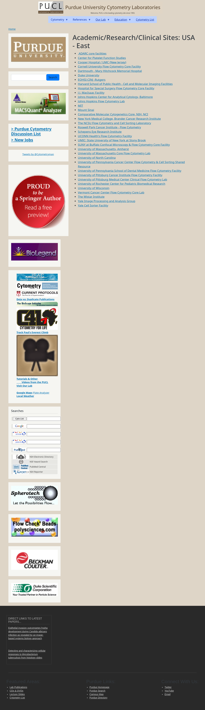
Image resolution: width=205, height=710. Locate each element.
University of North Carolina (97, 158)
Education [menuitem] (121, 20)
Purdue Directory (98, 697)
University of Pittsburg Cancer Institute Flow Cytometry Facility (120, 175)
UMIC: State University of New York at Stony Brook (112, 140)
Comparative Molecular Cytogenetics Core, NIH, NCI (113, 114)
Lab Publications (18, 687)
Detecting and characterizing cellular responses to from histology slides (27, 654)
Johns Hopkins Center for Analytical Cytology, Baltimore (115, 97)
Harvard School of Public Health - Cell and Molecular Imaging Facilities (125, 84)
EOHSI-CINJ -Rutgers (91, 80)
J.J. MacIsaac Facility (91, 93)
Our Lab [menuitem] (101, 20)
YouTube (169, 691)
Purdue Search (97, 691)
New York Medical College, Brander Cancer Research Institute (119, 119)
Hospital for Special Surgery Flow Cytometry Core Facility (116, 88)
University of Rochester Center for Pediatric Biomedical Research (121, 184)
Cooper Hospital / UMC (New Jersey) (102, 62)
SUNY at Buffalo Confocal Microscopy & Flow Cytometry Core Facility (124, 145)
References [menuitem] (80, 20)
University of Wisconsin (93, 188)
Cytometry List (17, 697)
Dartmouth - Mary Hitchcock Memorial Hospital (110, 71)
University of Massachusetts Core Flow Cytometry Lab (114, 153)
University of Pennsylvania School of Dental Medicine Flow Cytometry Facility (129, 171)
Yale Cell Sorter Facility (93, 205)
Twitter (168, 687)
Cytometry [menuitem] (58, 20)
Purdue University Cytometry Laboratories (112, 7)
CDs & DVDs (16, 691)
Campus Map (97, 694)
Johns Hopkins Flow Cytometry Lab (101, 101)
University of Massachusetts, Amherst (103, 149)
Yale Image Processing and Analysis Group (106, 201)
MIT (80, 106)
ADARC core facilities (92, 53)
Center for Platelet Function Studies (102, 58)
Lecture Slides (17, 694)
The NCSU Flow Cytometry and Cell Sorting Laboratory (114, 123)
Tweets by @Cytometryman (38, 154)
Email (167, 694)
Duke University (88, 75)
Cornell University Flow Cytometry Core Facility (109, 66)
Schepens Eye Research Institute (100, 132)
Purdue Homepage (99, 687)
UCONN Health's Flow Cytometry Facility (105, 136)
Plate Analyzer (41, 392)
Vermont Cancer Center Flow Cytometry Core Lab (111, 192)
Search (53, 77)
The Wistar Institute (91, 197)
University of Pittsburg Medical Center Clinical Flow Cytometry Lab (122, 179)
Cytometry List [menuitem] (145, 19)
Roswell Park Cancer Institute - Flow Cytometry (109, 127)
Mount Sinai (86, 110)
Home (12, 29)
